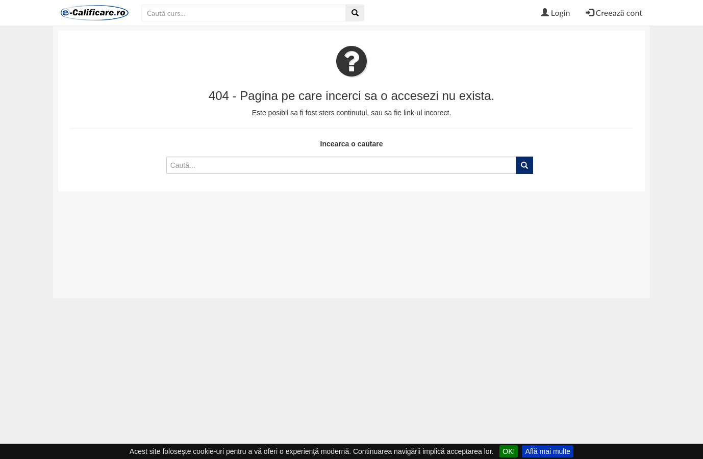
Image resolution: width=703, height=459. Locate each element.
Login (555, 12)
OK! (509, 451)
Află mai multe (547, 451)
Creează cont (614, 12)
